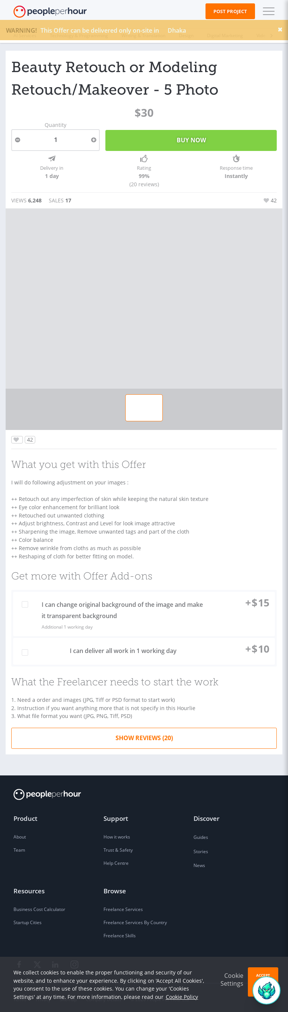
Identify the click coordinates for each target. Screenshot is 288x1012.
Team (19, 847)
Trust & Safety (118, 847)
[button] (267, 11)
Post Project (230, 11)
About (20, 834)
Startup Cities (28, 920)
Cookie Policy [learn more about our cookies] (182, 996)
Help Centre (116, 860)
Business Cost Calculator (39, 906)
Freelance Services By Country (135, 920)
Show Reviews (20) (144, 735)
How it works (117, 834)
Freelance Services (123, 906)
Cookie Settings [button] (231, 979)
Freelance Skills (120, 933)
